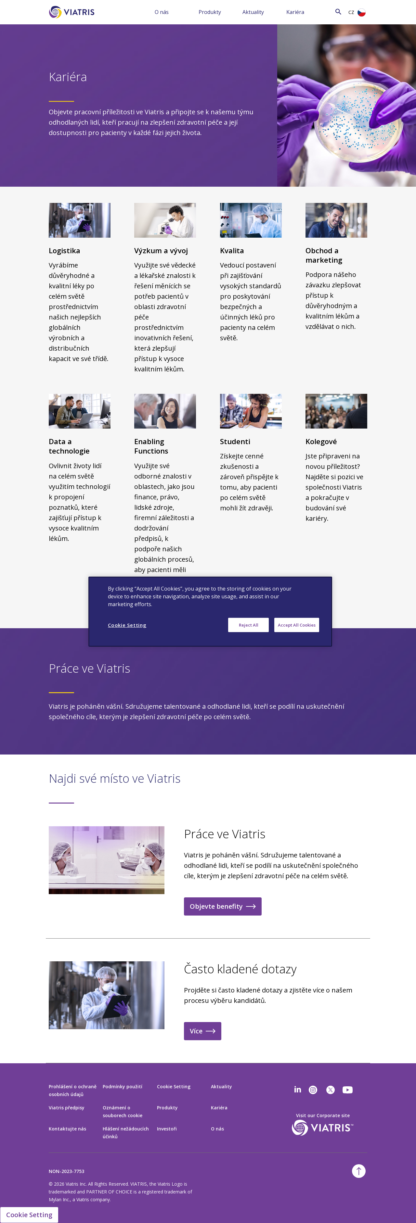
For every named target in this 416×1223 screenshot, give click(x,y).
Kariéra (295, 12)
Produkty (210, 12)
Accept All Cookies (297, 625)
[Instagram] (312, 1089)
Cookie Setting (173, 1086)
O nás (162, 12)
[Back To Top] (358, 1171)
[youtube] (348, 1089)
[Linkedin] (297, 1090)
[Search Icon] (338, 11)
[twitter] (330, 1089)
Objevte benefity (216, 906)
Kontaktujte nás (67, 1129)
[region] (210, 611)
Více (196, 1031)
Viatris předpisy (66, 1107)
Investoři (167, 1129)
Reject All (248, 625)
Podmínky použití (122, 1086)
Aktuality (253, 12)
